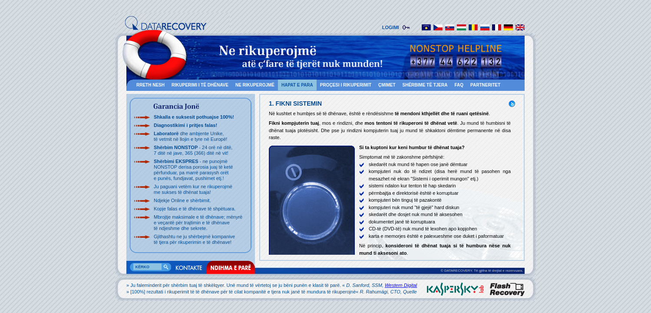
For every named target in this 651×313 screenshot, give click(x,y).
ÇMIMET (386, 85)
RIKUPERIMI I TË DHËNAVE (200, 85)
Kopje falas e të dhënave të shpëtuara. (194, 208)
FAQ (458, 85)
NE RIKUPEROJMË (254, 85)
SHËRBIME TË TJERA (425, 85)
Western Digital (401, 285)
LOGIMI (392, 27)
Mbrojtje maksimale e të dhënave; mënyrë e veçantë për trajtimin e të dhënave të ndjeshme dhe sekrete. (198, 222)
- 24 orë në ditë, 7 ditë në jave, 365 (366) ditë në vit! (193, 150)
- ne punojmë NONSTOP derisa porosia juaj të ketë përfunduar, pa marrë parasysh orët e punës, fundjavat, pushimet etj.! (193, 170)
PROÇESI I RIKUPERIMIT (345, 85)
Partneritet (485, 85)
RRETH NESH (150, 85)
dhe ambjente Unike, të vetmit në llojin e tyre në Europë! (190, 136)
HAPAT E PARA (297, 85)
